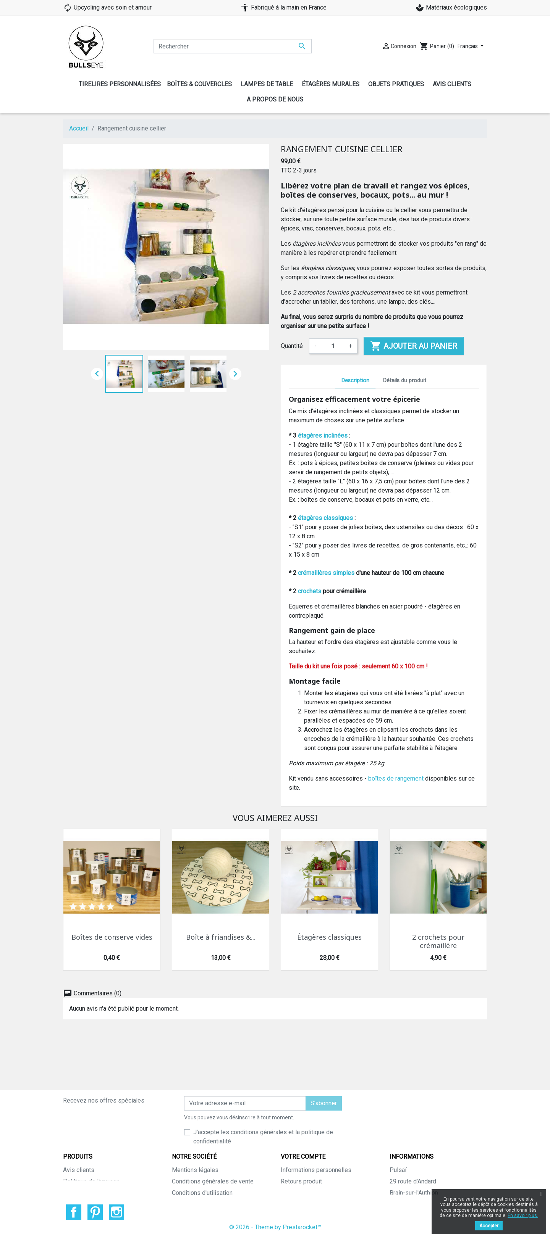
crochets (309, 591)
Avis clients (78, 1123)
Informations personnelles (316, 1123)
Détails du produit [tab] (404, 380)
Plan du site (188, 1169)
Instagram (116, 1212)
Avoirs (289, 1158)
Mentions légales (195, 1123)
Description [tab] (355, 380)
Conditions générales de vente (213, 1135)
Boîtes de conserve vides (111, 937)
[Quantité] (332, 346)
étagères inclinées (323, 435)
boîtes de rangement (396, 778)
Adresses (294, 1169)
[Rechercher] (233, 46)
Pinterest (95, 1212)
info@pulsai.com (451, 1181)
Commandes (297, 1146)
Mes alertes (297, 1192)
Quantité (292, 345)
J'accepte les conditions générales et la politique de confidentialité (263, 1090)
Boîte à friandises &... (221, 937)
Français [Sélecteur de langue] (468, 46)
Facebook (73, 1212)
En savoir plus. (523, 1215)
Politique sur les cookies (205, 1158)
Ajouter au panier (413, 346)
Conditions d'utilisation (202, 1146)
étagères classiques (325, 518)
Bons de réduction (305, 1181)
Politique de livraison (91, 1135)
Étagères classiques (329, 937)
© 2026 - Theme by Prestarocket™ (275, 1227)
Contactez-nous (193, 1181)
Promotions (78, 1146)
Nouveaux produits (88, 1158)
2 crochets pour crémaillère (438, 941)
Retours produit (301, 1135)
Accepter (488, 1225)
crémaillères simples (326, 572)
